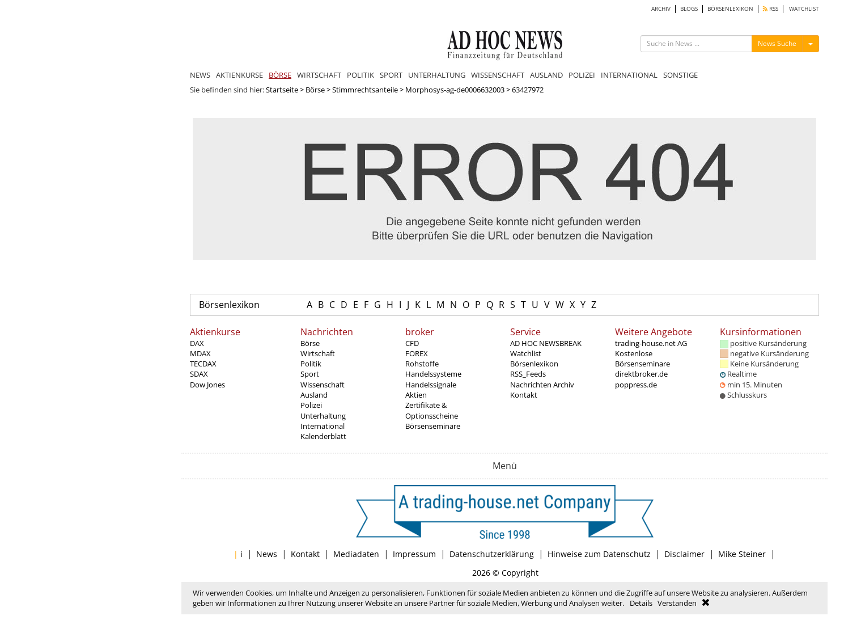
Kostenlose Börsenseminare (642, 358)
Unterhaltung (323, 416)
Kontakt (523, 395)
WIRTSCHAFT (319, 75)
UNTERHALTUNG (436, 75)
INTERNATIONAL (629, 75)
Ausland (314, 395)
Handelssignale (430, 384)
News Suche (777, 43)
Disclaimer (684, 554)
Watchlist (525, 353)
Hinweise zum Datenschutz (599, 554)
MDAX (200, 353)
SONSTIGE (680, 75)
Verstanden (677, 603)
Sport (309, 374)
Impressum (414, 554)
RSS (770, 8)
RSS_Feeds (528, 374)
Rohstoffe (422, 363)
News (266, 554)
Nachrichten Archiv (542, 384)
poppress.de (636, 384)
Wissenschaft (322, 384)
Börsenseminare (432, 426)
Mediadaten (356, 554)
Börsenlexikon (229, 304)
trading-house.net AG (651, 343)
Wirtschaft (317, 353)
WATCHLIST (804, 8)
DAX (197, 343)
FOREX (416, 353)
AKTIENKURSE (239, 75)
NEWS (200, 75)
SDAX (199, 374)
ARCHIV (661, 8)
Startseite (282, 90)
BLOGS (689, 8)
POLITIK (360, 75)
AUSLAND (546, 75)
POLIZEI (582, 75)
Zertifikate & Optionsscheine (431, 410)
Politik (310, 363)
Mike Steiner (742, 554)
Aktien (416, 395)
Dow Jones (207, 384)
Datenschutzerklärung (491, 554)
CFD (412, 343)
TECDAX (203, 363)
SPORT (391, 75)
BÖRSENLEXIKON (730, 8)
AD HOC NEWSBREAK (546, 343)
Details (641, 603)
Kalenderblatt (323, 436)
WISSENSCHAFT (497, 75)
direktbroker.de (641, 374)
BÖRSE (280, 75)
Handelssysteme (433, 374)
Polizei (311, 405)
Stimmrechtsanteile (365, 90)
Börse (315, 90)
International (322, 426)
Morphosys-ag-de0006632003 (454, 90)
